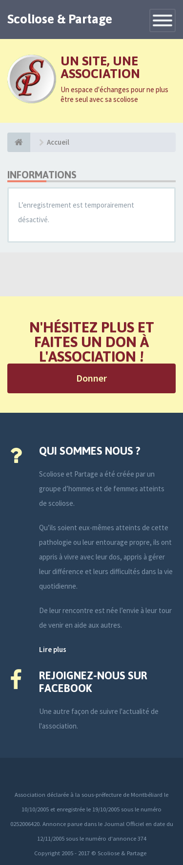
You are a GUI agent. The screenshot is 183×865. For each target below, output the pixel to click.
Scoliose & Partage (59, 19)
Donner (91, 378)
